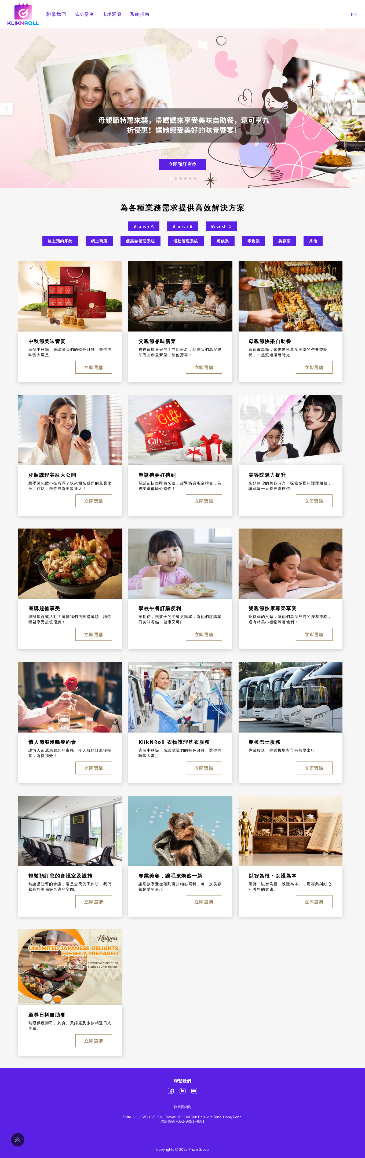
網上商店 (99, 241)
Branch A (143, 226)
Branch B (183, 226)
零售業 (253, 241)
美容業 (284, 241)
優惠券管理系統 (140, 241)
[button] (171, 178)
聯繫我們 (56, 14)
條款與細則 (182, 1107)
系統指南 (140, 14)
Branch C (221, 226)
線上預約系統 (60, 241)
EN (354, 14)
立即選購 (93, 367)
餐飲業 (223, 241)
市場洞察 (112, 14)
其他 (313, 241)
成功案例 (84, 14)
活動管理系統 (185, 241)
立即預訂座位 (183, 164)
